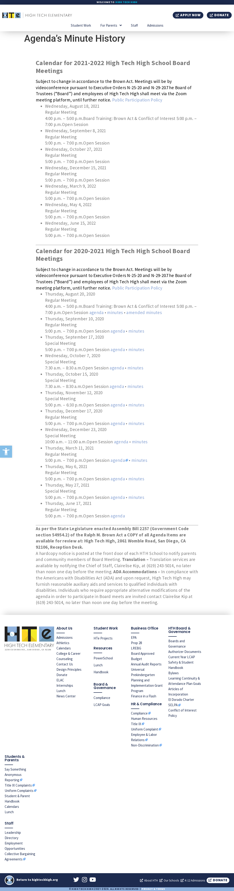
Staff (134, 25)
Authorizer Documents (184, 651)
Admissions (155, 25)
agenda (96, 312)
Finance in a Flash (143, 696)
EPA (133, 637)
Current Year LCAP (181, 657)
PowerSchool (103, 658)
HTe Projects (103, 638)
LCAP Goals (102, 704)
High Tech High (126, 2)
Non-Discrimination (145, 745)
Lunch (60, 691)
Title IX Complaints (18, 785)
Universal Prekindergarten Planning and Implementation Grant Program (147, 680)
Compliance (102, 698)
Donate (61, 675)
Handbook (101, 672)
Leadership (13, 832)
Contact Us (64, 664)
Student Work (81, 25)
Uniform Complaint (144, 729)
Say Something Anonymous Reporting (15, 774)
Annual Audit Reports (146, 664)
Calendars (63, 648)
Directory (11, 838)
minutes (115, 312)
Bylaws (173, 673)
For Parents (111, 25)
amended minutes (144, 312)
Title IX (136, 724)
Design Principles (68, 669)
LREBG (136, 648)
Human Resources (144, 718)
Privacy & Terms (153, 889)
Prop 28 (136, 643)
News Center (66, 696)
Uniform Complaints (19, 790)
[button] (6, 452)
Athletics (62, 643)
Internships (64, 685)
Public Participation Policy (137, 100)
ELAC (60, 680)
